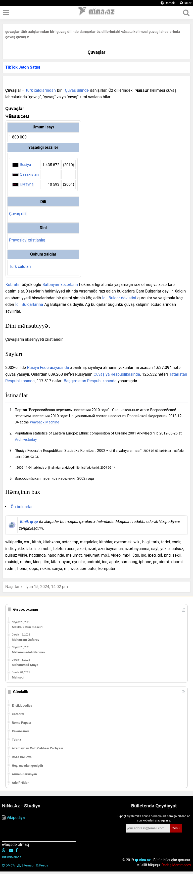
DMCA (8, 865)
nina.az (143, 860)
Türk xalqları (20, 266)
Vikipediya (16, 817)
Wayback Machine (44, 422)
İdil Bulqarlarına (29, 304)
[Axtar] (186, 12)
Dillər (185, 3)
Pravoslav (17, 240)
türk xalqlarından (41, 90)
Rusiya (25, 164)
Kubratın (13, 284)
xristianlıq (36, 240)
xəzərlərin (69, 284)
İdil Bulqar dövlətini (119, 298)
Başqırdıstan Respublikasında (90, 380)
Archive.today (26, 440)
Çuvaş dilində (77, 90)
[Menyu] (6, 12)
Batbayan (50, 284)
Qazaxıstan (29, 174)
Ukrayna (26, 184)
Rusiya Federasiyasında (48, 367)
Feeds (42, 865)
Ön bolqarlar (22, 506)
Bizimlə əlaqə (11, 857)
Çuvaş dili (17, 213)
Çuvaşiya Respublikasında (116, 374)
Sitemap (25, 865)
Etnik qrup (29, 521)
